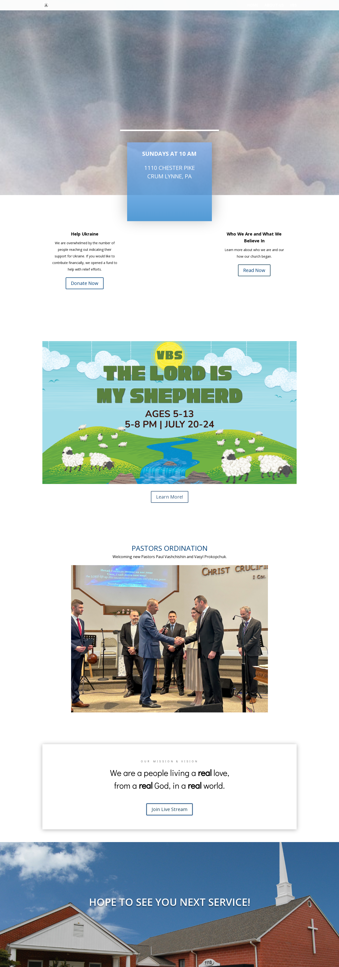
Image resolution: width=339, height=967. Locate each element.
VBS (293, 6)
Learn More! (169, 497)
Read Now (254, 270)
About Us (274, 6)
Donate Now (84, 283)
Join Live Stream (169, 809)
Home (252, 6)
